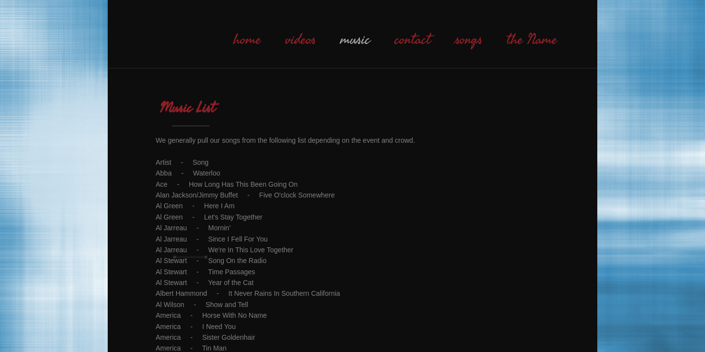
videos (300, 39)
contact (413, 39)
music (355, 39)
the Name (532, 39)
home (247, 39)
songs (468, 39)
